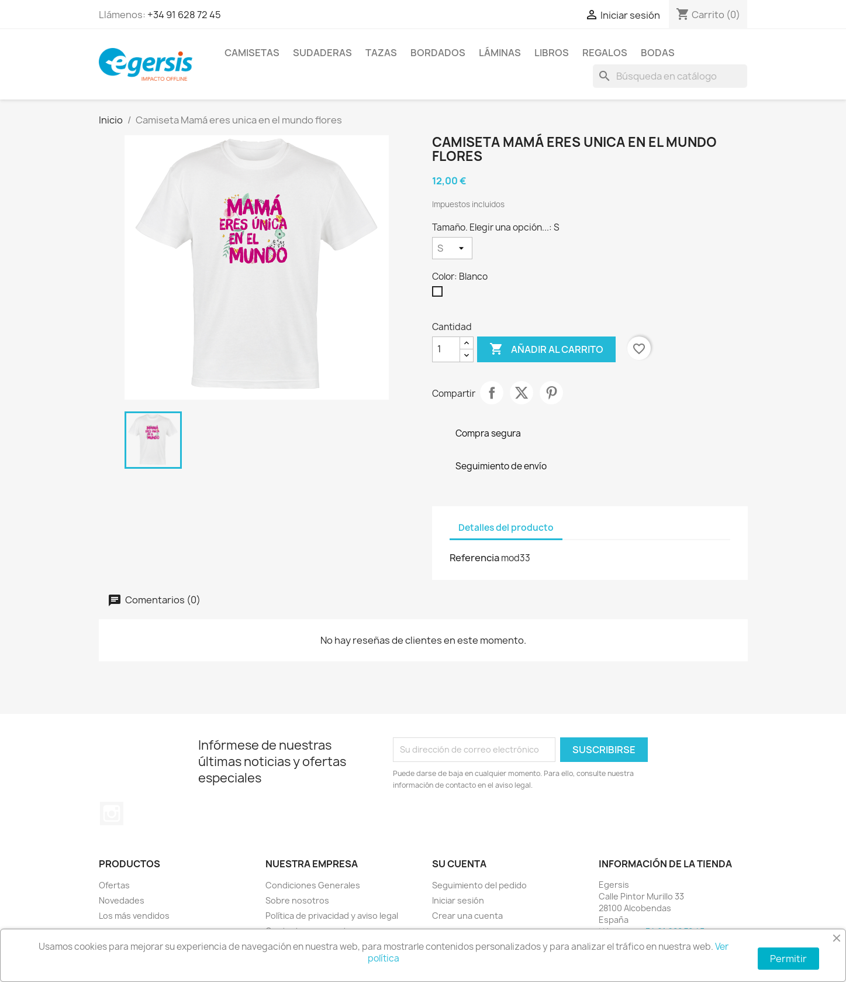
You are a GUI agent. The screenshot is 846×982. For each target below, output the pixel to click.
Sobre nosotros (297, 900)
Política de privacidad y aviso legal (331, 915)
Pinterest (551, 392)
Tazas (381, 52)
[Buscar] (670, 76)
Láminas (500, 52)
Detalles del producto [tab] (506, 527)
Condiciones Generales (312, 885)
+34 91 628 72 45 (184, 14)
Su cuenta (459, 863)
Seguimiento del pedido (479, 885)
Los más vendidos (134, 915)
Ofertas (114, 885)
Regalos (604, 52)
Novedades (121, 900)
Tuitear (521, 392)
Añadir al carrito (546, 349)
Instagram (111, 813)
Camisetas (252, 52)
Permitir (788, 958)
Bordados (437, 52)
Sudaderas (322, 52)
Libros (551, 52)
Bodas (658, 52)
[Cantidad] (446, 349)
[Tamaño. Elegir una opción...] (452, 248)
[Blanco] (439, 294)
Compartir (491, 392)
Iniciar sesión (458, 900)
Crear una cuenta (467, 915)
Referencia (474, 558)
